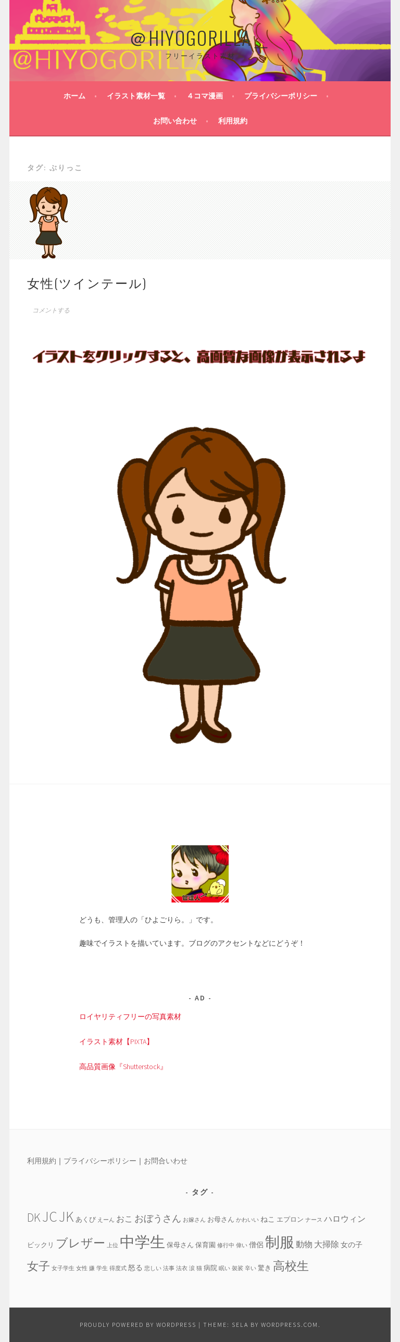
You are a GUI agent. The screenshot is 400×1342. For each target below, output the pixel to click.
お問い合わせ (175, 121)
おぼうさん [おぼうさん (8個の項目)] (157, 1218)
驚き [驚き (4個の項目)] (264, 1267)
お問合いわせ (166, 1160)
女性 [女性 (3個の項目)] (82, 1268)
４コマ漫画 (204, 96)
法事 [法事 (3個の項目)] (168, 1268)
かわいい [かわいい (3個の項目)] (247, 1219)
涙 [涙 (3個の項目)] (192, 1268)
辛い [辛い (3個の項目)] (250, 1268)
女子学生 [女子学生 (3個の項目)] (63, 1268)
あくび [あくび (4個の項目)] (86, 1219)
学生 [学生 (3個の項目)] (102, 1268)
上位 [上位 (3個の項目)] (112, 1245)
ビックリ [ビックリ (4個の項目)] (40, 1244)
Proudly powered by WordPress (138, 1324)
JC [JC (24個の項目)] (49, 1217)
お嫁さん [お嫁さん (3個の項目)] (194, 1219)
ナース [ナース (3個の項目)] (313, 1219)
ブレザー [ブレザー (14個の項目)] (80, 1242)
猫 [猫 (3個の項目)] (199, 1268)
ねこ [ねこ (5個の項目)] (267, 1219)
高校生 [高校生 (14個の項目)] (291, 1265)
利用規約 (232, 121)
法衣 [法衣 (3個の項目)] (182, 1268)
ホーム (74, 96)
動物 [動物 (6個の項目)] (304, 1244)
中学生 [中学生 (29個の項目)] (142, 1241)
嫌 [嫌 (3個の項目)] (92, 1268)
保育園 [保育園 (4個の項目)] (205, 1244)
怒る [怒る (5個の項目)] (135, 1267)
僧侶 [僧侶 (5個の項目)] (256, 1244)
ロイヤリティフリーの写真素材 (130, 1016)
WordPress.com (289, 1324)
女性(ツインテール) (87, 282)
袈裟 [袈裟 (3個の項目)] (237, 1268)
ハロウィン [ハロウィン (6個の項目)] (345, 1218)
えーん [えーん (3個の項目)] (106, 1219)
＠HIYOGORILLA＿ (200, 37)
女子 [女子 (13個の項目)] (38, 1266)
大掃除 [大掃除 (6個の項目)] (326, 1244)
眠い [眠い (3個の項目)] (224, 1268)
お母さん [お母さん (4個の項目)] (220, 1219)
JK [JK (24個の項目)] (66, 1217)
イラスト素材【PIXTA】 (116, 1041)
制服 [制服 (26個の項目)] (279, 1242)
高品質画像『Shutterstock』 (123, 1066)
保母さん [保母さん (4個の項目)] (180, 1244)
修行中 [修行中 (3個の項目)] (225, 1245)
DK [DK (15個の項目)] (34, 1217)
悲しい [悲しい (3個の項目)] (152, 1268)
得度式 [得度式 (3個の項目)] (118, 1268)
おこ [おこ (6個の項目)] (124, 1218)
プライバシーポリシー (280, 96)
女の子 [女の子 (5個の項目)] (351, 1244)
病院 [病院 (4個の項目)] (210, 1267)
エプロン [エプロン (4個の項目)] (290, 1219)
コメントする (51, 310)
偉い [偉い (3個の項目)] (241, 1245)
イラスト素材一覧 (136, 96)
